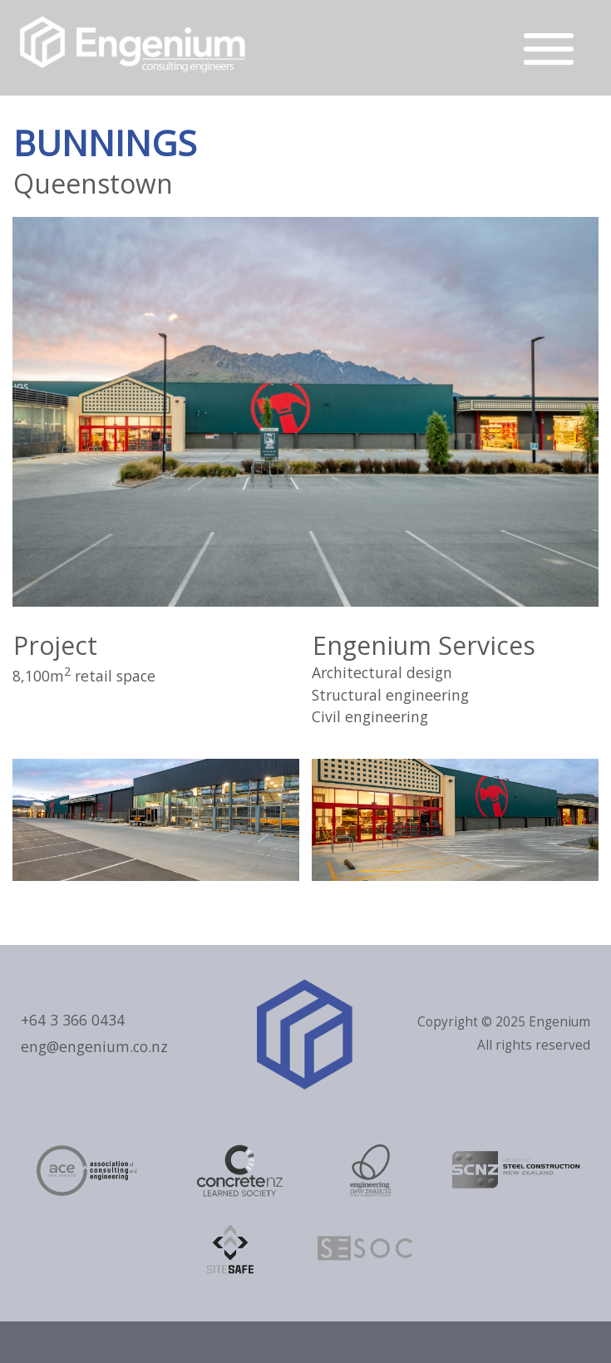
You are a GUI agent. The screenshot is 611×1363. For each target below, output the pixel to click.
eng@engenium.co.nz (94, 1046)
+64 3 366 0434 (73, 1020)
